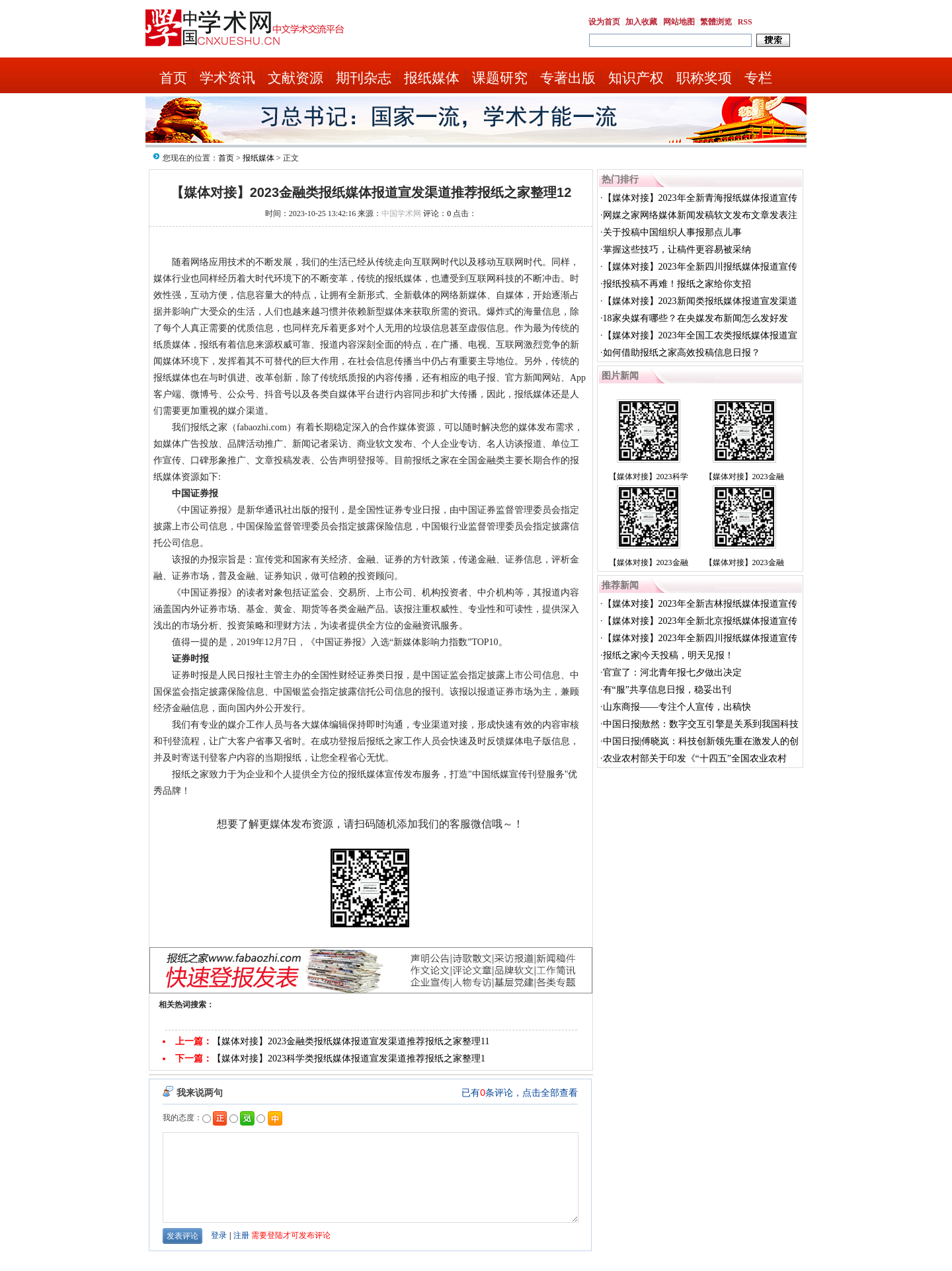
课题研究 (500, 78)
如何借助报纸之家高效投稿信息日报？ (681, 353)
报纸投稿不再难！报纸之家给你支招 (677, 284)
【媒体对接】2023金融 (744, 476)
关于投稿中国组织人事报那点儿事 (672, 232)
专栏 (758, 78)
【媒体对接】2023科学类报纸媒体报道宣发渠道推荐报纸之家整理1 (348, 1058)
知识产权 (636, 78)
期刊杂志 (363, 78)
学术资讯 (227, 78)
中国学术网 (401, 213)
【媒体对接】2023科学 (648, 476)
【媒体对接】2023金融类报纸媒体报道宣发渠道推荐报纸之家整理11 (350, 1041)
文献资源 (295, 78)
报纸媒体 (431, 78)
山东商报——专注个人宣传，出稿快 (677, 707)
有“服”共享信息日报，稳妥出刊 (667, 690)
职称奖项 (704, 78)
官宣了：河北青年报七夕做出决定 (672, 672)
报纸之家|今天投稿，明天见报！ (668, 655)
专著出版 (568, 78)
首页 (173, 78)
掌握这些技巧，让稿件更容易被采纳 (677, 249)
